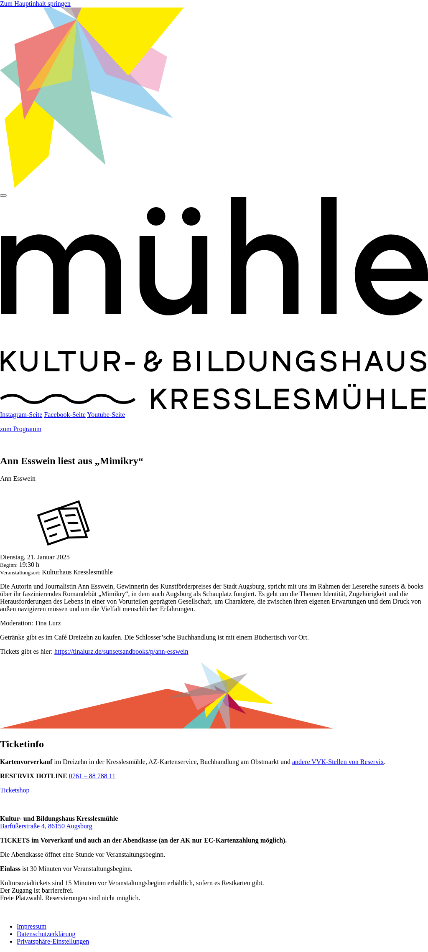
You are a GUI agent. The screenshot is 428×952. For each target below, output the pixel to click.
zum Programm (20, 428)
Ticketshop (15, 790)
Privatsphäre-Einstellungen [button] (53, 941)
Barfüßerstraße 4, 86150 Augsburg (46, 826)
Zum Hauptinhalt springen (35, 3)
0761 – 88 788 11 (92, 775)
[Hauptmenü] (3, 195)
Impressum (31, 926)
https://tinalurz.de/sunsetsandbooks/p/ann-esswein (121, 651)
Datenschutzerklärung (46, 933)
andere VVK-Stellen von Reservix (338, 761)
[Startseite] (214, 407)
